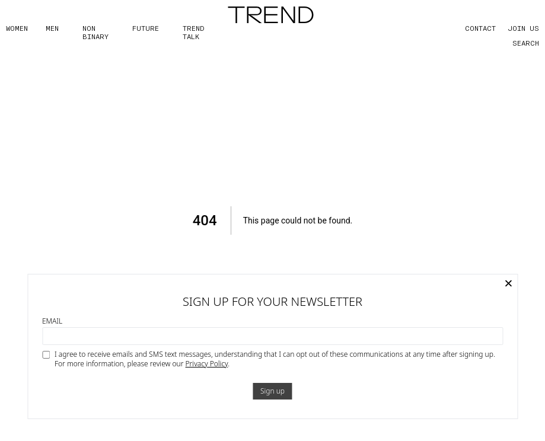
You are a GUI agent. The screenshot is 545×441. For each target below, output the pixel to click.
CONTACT (480, 28)
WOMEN (17, 28)
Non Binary (95, 32)
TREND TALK (193, 32)
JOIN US (523, 28)
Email (52, 321)
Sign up (272, 391)
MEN (52, 28)
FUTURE (145, 28)
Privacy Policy (207, 364)
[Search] (515, 42)
